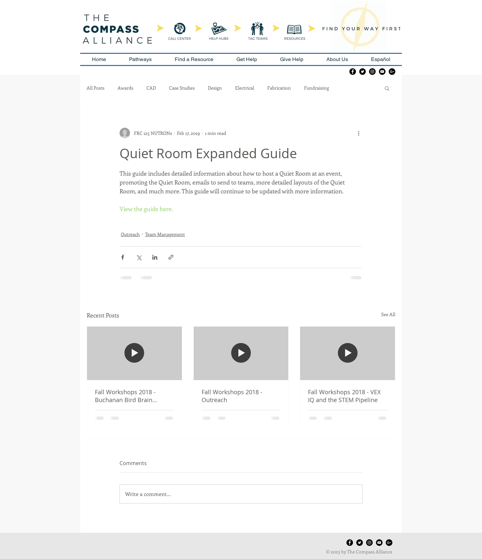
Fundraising (316, 88)
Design (215, 88)
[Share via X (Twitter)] (139, 257)
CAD (151, 88)
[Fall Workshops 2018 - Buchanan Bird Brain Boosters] (134, 353)
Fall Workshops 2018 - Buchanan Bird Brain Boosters (125, 396)
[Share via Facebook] (123, 257)
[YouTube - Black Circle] (382, 71)
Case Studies (182, 88)
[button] (387, 88)
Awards (125, 88)
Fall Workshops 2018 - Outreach (232, 396)
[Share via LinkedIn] (155, 257)
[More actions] (358, 133)
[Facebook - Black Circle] (352, 71)
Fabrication (279, 88)
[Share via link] (171, 257)
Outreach (130, 234)
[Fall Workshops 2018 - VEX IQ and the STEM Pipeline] (347, 353)
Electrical (244, 88)
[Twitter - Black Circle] (362, 71)
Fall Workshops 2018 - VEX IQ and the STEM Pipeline (344, 396)
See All (388, 314)
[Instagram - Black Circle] (372, 71)
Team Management (165, 234)
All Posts (95, 88)
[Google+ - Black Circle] (392, 71)
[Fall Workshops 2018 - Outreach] (241, 353)
